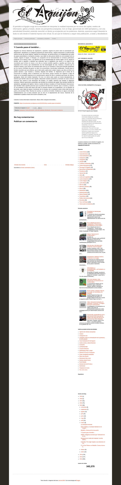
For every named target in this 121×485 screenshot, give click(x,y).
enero (82, 452)
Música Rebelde (83, 194)
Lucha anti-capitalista (39, 110)
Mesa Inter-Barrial (83, 356)
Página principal (18, 38)
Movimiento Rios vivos (85, 358)
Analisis (54, 38)
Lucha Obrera (82, 182)
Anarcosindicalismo (84, 155)
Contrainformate (83, 346)
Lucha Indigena (83, 180)
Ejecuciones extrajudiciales (86, 169)
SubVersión (82, 366)
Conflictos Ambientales (85, 163)
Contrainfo (82, 344)
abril (82, 420)
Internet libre (82, 173)
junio (82, 416)
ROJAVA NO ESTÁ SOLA (85, 364)
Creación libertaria (84, 348)
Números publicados (29, 38)
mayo (82, 418)
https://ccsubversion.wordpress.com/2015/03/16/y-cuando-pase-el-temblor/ (40, 103)
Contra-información (29, 110)
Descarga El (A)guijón (84, 167)
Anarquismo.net (83, 335)
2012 (81, 459)
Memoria (81, 184)
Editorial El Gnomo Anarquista (87, 352)
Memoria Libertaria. (84, 186)
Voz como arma (83, 370)
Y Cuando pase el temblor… (88, 432)
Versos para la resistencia (57, 110)
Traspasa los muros (84, 368)
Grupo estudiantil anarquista (86, 354)
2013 (81, 457)
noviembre (84, 407)
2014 (81, 454)
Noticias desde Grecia (84, 360)
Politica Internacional (84, 198)
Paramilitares (82, 196)
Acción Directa (83, 152)
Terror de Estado (83, 202)
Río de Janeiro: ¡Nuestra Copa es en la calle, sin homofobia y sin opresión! (95, 292)
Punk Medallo (82, 362)
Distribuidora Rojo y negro (86, 350)
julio (82, 413)
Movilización (47, 110)
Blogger (78, 480)
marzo (83, 422)
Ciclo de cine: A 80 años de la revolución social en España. (94, 246)
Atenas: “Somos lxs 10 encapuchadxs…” (93, 234)
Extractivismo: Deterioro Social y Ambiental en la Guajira (95, 257)
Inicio (45, 165)
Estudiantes (82, 171)
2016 (81, 403)
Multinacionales (83, 192)
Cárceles (81, 161)
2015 (81, 405)
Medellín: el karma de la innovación (90, 430)
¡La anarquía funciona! (86, 424)
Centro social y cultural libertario (87, 343)
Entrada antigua (70, 165)
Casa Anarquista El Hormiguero (87, 341)
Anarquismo (22, 110)
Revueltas (81, 200)
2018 (81, 398)
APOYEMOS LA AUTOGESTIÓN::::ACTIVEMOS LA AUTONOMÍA (96, 269)
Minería (81, 188)
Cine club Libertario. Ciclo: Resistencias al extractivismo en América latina (95, 281)
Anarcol (81, 334)
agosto (83, 411)
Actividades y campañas (43, 38)
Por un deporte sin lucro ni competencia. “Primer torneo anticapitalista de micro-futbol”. (95, 224)
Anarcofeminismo (83, 154)
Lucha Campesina (84, 179)
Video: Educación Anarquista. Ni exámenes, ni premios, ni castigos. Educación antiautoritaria (96, 303)
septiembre (84, 409)
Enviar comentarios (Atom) (28, 167)
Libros (81, 175)
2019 (81, 396)
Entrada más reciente (19, 165)
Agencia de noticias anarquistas (87, 332)
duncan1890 (62, 480)
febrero (83, 449)
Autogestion (82, 159)
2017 (81, 400)
